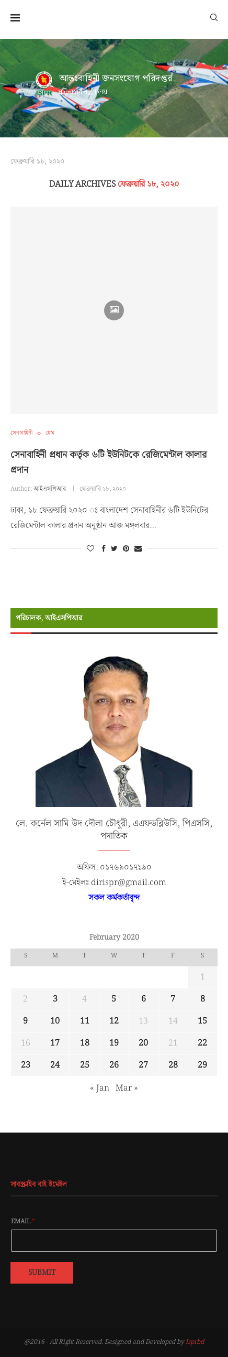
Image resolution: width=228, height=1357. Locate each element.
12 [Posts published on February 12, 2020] (114, 1021)
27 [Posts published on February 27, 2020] (143, 1065)
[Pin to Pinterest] (126, 549)
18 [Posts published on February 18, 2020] (84, 1043)
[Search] (214, 16)
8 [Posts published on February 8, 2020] (202, 999)
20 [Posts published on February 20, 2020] (143, 1043)
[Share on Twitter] (114, 549)
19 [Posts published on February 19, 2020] (114, 1043)
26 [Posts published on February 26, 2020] (114, 1065)
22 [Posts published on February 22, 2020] (202, 1043)
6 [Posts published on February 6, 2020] (143, 999)
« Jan (99, 1088)
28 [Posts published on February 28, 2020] (173, 1065)
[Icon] (114, 310)
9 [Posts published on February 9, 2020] (25, 1021)
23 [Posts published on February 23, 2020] (25, 1065)
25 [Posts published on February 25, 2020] (84, 1065)
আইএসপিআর (49, 489)
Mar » (127, 1088)
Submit (41, 1272)
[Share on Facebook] (103, 549)
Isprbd (195, 1342)
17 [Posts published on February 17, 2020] (55, 1043)
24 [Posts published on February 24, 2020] (55, 1065)
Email (23, 1222)
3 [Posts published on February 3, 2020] (55, 999)
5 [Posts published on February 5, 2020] (113, 999)
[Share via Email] (138, 549)
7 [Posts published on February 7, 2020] (172, 999)
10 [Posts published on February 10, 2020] (55, 1021)
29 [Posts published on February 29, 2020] (202, 1065)
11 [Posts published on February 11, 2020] (84, 1021)
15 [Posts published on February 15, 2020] (202, 1021)
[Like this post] (90, 549)
